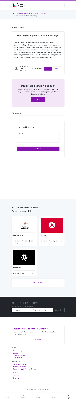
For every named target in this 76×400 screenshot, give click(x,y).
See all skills (38, 283)
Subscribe (58, 310)
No (57, 68)
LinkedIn (16, 376)
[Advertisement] (38, 177)
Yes (47, 68)
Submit (38, 149)
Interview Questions (19, 367)
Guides (15, 353)
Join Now (38, 339)
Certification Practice (20, 364)
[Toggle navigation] (62, 5)
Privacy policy (17, 358)
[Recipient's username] (22, 310)
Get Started (38, 99)
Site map (16, 378)
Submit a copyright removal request (25, 369)
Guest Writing (17, 351)
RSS (14, 380)
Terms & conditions (19, 355)
